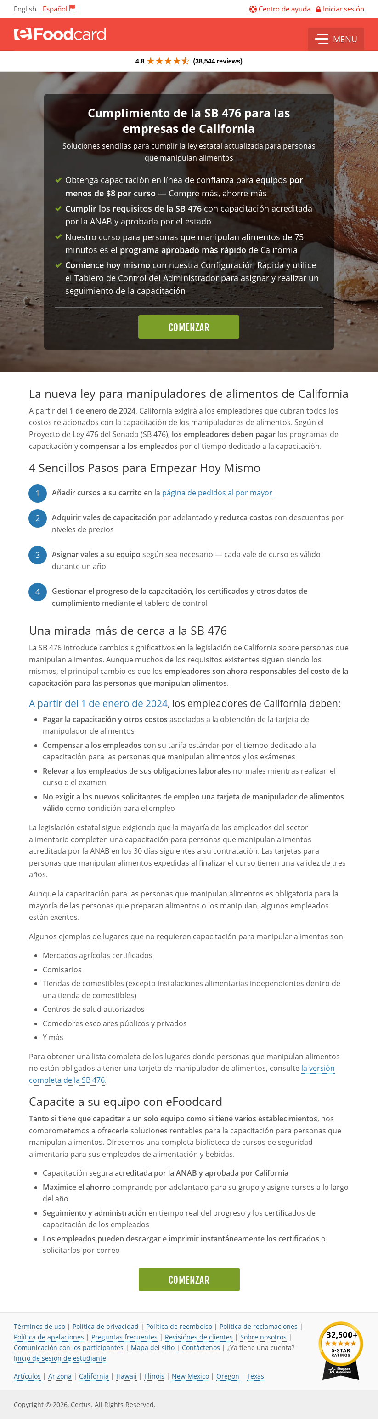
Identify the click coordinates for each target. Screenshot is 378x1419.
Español (55, 8)
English (25, 8)
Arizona (60, 1376)
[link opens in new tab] (340, 1351)
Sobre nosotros (263, 1337)
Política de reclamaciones (259, 1326)
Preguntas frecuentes (124, 1337)
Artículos (27, 1376)
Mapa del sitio (153, 1347)
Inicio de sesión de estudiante (60, 1358)
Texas (255, 1376)
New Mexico (190, 1376)
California (94, 1376)
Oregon (227, 1376)
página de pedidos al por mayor (217, 493)
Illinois (154, 1376)
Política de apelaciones (49, 1337)
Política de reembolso (179, 1326)
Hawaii (126, 1376)
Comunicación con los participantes (69, 1347)
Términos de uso (39, 1326)
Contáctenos (201, 1347)
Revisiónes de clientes (199, 1337)
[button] (336, 39)
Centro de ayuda (280, 8)
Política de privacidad (106, 1326)
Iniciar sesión (343, 8)
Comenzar (189, 327)
